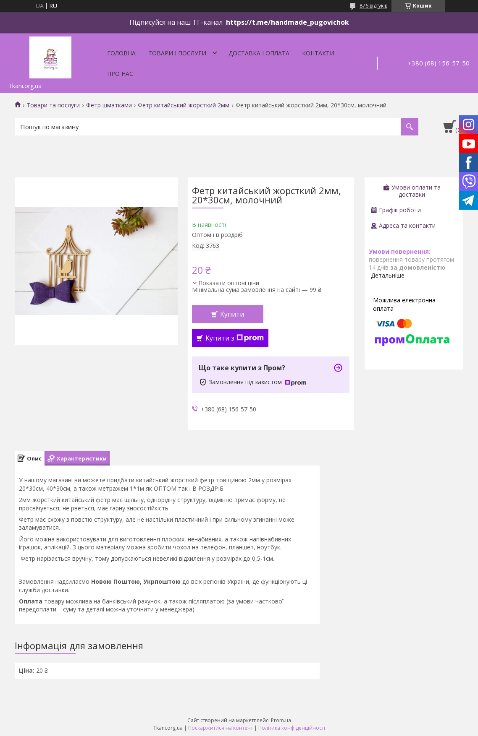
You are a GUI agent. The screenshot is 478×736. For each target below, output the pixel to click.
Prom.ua (281, 720)
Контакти (318, 53)
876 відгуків (373, 5)
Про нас (120, 74)
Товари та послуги (53, 105)
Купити (232, 314)
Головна (121, 53)
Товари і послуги (177, 53)
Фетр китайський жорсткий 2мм (183, 105)
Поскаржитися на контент (220, 727)
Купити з (234, 338)
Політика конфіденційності (291, 727)
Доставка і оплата (258, 53)
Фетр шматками (109, 105)
